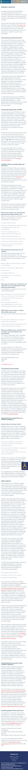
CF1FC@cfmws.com (7, 364)
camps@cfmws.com (10, 764)
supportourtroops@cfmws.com (18, 763)
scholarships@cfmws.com (14, 765)
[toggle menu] (18, 1)
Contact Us (14, 754)
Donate (23, 1)
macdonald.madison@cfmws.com (14, 768)
